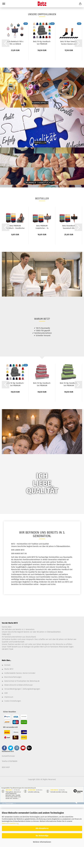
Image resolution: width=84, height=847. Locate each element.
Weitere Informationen (42, 842)
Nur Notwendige (42, 836)
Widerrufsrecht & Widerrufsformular (18, 728)
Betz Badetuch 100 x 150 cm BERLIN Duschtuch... (15, 85)
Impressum (8, 740)
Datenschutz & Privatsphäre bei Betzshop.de (22, 724)
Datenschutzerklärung (10, 823)
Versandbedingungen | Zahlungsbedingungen (22, 732)
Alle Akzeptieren (42, 828)
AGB (5, 736)
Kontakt (7, 708)
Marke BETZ (8, 712)
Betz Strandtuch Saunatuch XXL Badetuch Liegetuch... (68, 269)
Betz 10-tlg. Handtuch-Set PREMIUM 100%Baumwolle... (42, 85)
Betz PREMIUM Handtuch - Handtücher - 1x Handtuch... (15, 269)
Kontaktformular (8, 799)
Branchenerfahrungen (13, 720)
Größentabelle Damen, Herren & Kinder (19, 716)
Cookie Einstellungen (12, 744)
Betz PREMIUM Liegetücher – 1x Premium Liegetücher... (42, 269)
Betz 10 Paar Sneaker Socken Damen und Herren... (68, 85)
